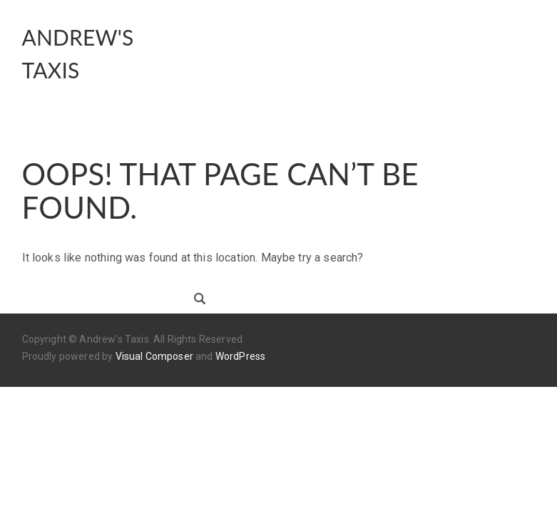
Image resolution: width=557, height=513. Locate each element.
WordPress (240, 356)
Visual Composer (154, 356)
